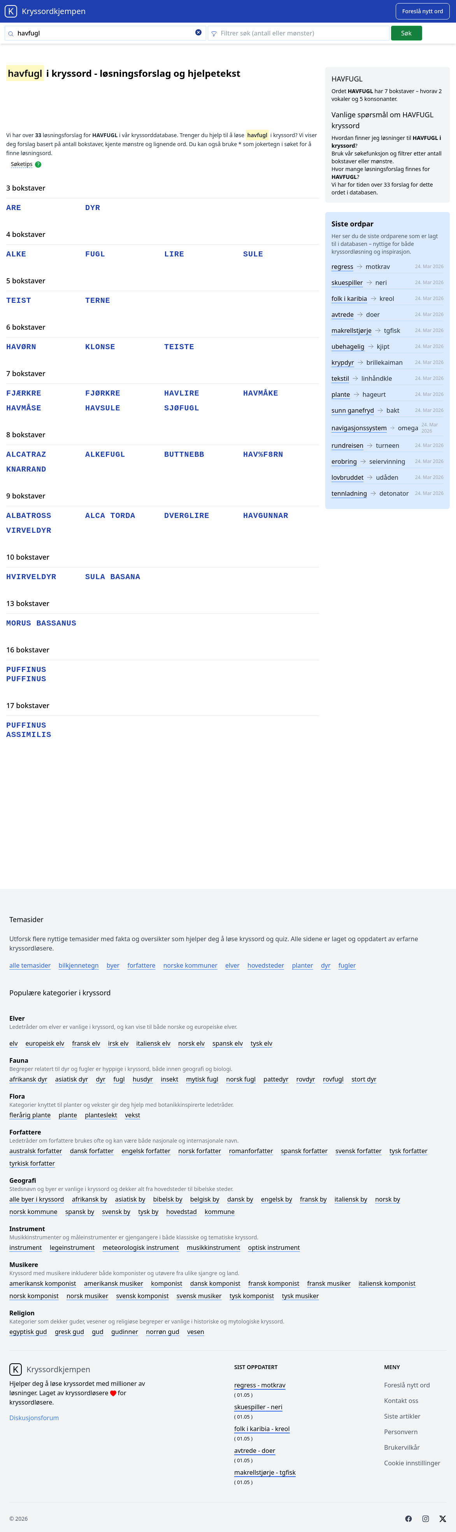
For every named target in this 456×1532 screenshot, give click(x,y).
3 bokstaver (26, 188)
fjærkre (23, 393)
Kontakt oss (401, 1400)
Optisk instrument (274, 1247)
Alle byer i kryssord (36, 1199)
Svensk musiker (199, 1296)
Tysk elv (261, 1043)
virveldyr (28, 530)
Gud (97, 1331)
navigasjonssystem (359, 428)
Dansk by (240, 1199)
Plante (67, 1115)
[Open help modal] (38, 163)
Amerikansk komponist (42, 1283)
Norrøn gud (162, 1331)
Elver (232, 965)
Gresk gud (69, 1331)
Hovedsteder (265, 965)
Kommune (220, 1211)
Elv (13, 1043)
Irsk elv (118, 1043)
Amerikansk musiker (113, 1283)
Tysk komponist (252, 1296)
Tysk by (148, 1211)
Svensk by (116, 1211)
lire (174, 254)
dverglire (186, 515)
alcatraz (26, 454)
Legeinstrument (72, 1247)
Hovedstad (181, 1211)
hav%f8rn (263, 454)
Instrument (25, 1247)
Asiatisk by (130, 1199)
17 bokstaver (27, 705)
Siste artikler (402, 1416)
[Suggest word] (423, 11)
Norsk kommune (33, 1211)
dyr (92, 207)
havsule (102, 408)
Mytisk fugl (202, 1079)
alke (16, 254)
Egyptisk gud (28, 1331)
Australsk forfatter (35, 1151)
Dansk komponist (215, 1283)
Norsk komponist (34, 1296)
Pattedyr (275, 1079)
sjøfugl (181, 408)
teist (19, 300)
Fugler (347, 965)
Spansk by (79, 1211)
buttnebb (184, 454)
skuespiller (347, 282)
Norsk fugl (241, 1079)
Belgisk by (204, 1199)
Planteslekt (101, 1115)
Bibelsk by (167, 1199)
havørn (21, 347)
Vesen (195, 1331)
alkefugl (105, 454)
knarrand (26, 469)
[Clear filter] (298, 33)
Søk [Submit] (406, 33)
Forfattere (141, 965)
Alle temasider (30, 965)
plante (340, 394)
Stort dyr (363, 1079)
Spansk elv (227, 1043)
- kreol (262, 1428)
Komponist (166, 1283)
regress (342, 266)
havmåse (23, 408)
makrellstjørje (351, 330)
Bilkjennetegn (79, 965)
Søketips (22, 164)
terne (97, 300)
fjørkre (102, 393)
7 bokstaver (26, 373)
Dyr (326, 965)
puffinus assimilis (28, 730)
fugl (95, 254)
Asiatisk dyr (71, 1079)
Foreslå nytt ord (407, 1385)
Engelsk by (276, 1199)
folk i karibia (349, 298)
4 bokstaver (26, 234)
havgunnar (265, 515)
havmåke (260, 393)
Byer (113, 965)
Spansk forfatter (304, 1151)
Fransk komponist (273, 1283)
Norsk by (387, 1199)
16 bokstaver (27, 649)
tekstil (340, 378)
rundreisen (347, 445)
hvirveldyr (31, 577)
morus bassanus (41, 623)
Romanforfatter (251, 1151)
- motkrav (260, 1385)
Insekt (169, 1079)
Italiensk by (351, 1199)
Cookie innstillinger (412, 1463)
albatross (28, 515)
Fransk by (313, 1199)
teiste (179, 347)
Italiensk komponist (387, 1283)
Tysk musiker (300, 1296)
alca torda (110, 515)
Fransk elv (86, 1043)
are (13, 207)
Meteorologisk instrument (141, 1247)
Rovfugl (333, 1079)
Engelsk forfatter (145, 1151)
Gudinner (124, 1331)
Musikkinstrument (213, 1247)
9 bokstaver (26, 495)
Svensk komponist (142, 1296)
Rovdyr (305, 1079)
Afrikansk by (89, 1199)
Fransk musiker (329, 1283)
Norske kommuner (190, 965)
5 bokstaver (26, 280)
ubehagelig (348, 346)
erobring (344, 461)
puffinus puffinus (26, 674)
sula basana (112, 577)
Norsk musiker (87, 1296)
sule (253, 254)
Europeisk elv (44, 1043)
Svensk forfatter (358, 1151)
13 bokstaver (27, 603)
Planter (302, 965)
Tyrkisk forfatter (32, 1163)
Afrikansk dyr (28, 1079)
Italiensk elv (153, 1043)
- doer (254, 1450)
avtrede (342, 314)
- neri (258, 1407)
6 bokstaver (26, 327)
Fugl (119, 1079)
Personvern (400, 1432)
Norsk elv (191, 1043)
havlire (181, 393)
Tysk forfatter (408, 1151)
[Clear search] (198, 33)
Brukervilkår (402, 1447)
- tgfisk (265, 1472)
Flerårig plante (30, 1115)
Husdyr (143, 1079)
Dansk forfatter (92, 1151)
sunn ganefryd (352, 410)
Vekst (132, 1115)
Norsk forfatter (199, 1151)
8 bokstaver (26, 434)
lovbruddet (347, 477)
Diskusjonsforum (34, 1418)
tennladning (349, 493)
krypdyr (342, 362)
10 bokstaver (27, 557)
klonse (100, 347)
